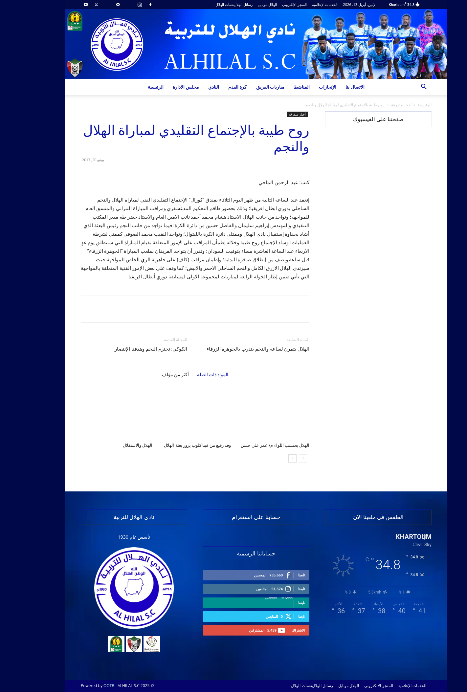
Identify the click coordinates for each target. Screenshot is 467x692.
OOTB (86, 685)
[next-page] (270, 458)
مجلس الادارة (163, 87)
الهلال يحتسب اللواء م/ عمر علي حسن (252, 445)
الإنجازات (305, 87)
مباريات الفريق (248, 87)
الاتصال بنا (332, 87)
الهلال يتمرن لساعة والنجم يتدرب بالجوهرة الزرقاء (235, 349)
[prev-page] (280, 458)
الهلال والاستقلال (115, 445)
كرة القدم (215, 87)
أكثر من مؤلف (153, 374)
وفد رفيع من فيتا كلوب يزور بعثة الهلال (174, 445)
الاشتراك (275, 630)
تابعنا (279, 575)
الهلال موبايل (244, 4)
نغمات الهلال (202, 4)
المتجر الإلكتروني (271, 4)
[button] (401, 87)
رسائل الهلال (220, 4)
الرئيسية (133, 87)
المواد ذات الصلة (190, 374)
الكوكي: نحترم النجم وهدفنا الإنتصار (128, 349)
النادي (191, 87)
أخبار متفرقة (378, 105)
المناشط (279, 87)
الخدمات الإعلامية (302, 4)
